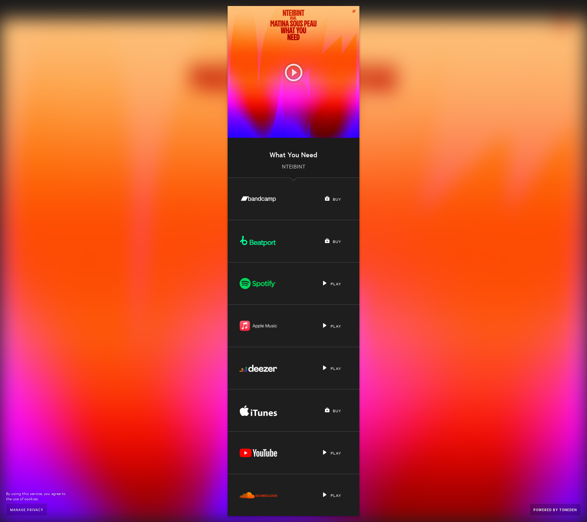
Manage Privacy (26, 509)
